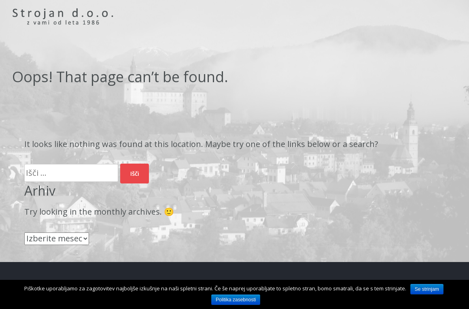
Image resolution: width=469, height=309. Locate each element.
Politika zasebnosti (236, 300)
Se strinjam (427, 289)
